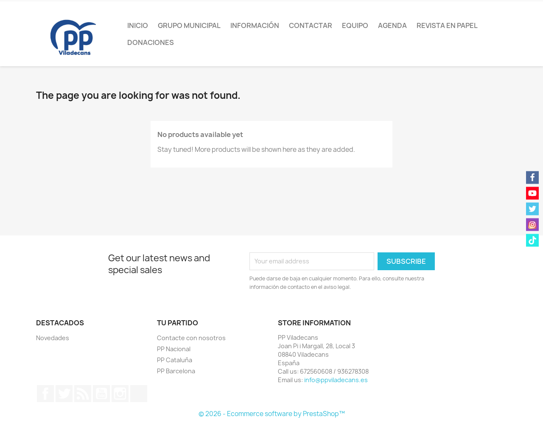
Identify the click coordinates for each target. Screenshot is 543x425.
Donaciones (150, 42)
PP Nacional (173, 349)
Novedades (52, 338)
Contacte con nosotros (191, 338)
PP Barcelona (176, 371)
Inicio (137, 25)
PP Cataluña (174, 360)
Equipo (355, 25)
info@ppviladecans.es (336, 380)
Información (254, 25)
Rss (82, 393)
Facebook (45, 393)
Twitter (64, 393)
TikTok (138, 393)
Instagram (120, 393)
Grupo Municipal (189, 25)
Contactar (310, 25)
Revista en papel (447, 25)
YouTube (101, 393)
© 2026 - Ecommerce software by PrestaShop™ (272, 413)
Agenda (392, 25)
